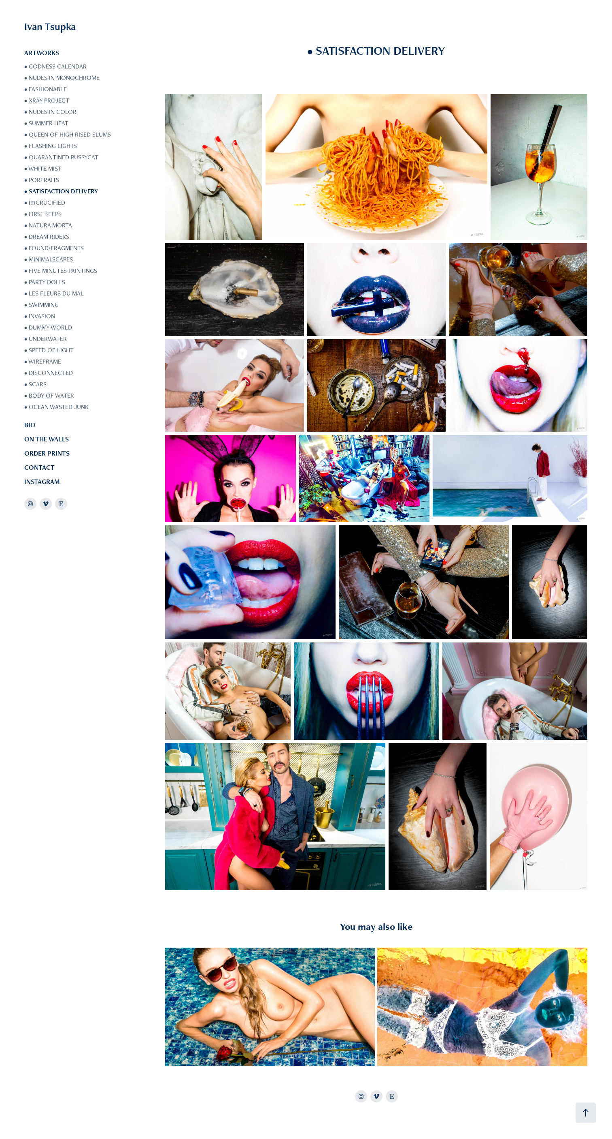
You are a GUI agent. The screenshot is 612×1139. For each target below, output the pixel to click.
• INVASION (39, 316)
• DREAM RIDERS (46, 236)
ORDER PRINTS (47, 453)
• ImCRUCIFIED (44, 202)
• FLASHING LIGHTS (50, 145)
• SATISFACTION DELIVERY (61, 191)
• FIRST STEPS (43, 214)
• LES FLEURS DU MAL (54, 293)
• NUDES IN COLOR (50, 111)
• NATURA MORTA (48, 225)
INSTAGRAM (42, 481)
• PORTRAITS (41, 180)
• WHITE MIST (42, 168)
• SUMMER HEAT (46, 123)
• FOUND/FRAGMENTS (54, 248)
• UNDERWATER (45, 338)
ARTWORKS (41, 52)
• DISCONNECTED (48, 372)
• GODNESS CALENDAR (55, 66)
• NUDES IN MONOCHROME (62, 77)
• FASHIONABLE (45, 89)
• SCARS (35, 384)
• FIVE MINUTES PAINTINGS (60, 270)
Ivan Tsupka (50, 26)
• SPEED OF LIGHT (49, 350)
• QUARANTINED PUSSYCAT (61, 157)
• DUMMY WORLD (48, 327)
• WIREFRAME (42, 361)
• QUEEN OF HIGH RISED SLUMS (67, 134)
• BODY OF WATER (49, 395)
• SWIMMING (41, 304)
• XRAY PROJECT (46, 100)
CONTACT (39, 467)
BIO (30, 424)
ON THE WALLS (46, 439)
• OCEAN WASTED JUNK (56, 407)
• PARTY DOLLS (44, 282)
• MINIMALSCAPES (48, 259)
